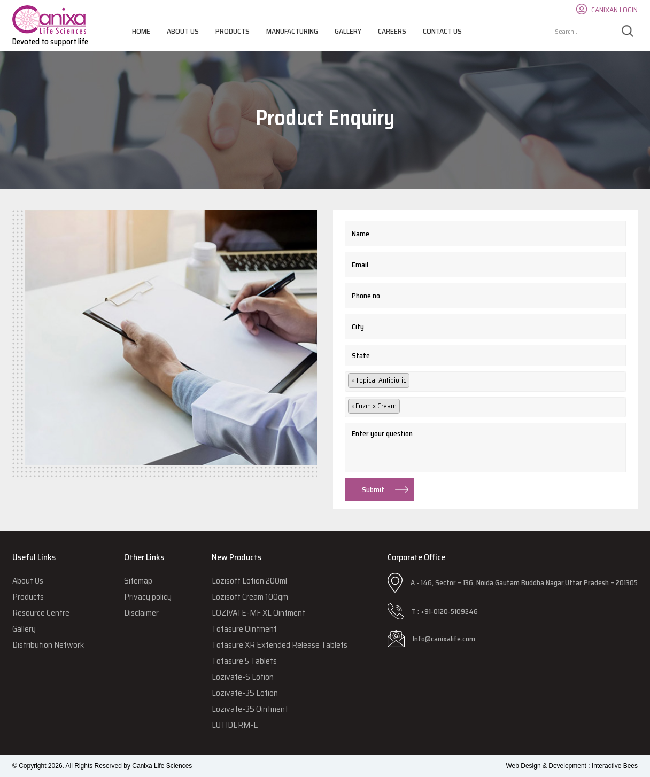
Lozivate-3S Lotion (245, 693)
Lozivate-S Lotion (243, 676)
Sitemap (138, 580)
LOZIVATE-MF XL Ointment (258, 612)
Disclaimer (141, 612)
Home (141, 31)
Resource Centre (40, 612)
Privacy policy (148, 596)
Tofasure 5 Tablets (244, 660)
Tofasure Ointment (244, 628)
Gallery (348, 31)
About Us (183, 31)
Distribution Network (48, 644)
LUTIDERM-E (235, 725)
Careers (392, 31)
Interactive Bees (615, 766)
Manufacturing (292, 31)
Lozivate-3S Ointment (250, 709)
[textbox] (417, 381)
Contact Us (442, 31)
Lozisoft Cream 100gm (250, 596)
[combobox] (485, 381)
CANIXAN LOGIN (614, 9)
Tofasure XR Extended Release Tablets (279, 644)
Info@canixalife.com (444, 638)
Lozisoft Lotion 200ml (249, 580)
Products (232, 31)
